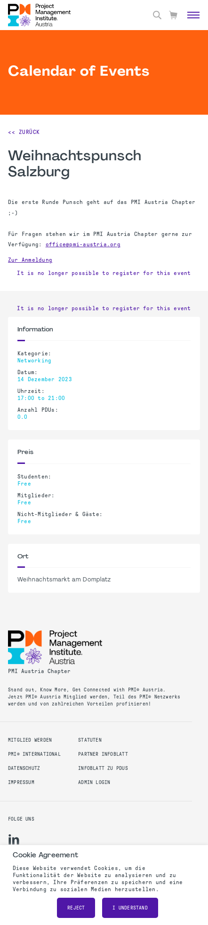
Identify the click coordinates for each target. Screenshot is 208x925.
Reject (76, 907)
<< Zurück (24, 132)
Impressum (21, 782)
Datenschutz (24, 768)
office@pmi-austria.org (83, 244)
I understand (130, 907)
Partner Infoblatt (103, 754)
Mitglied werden (30, 740)
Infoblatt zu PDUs (103, 768)
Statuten (90, 740)
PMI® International (34, 754)
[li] (14, 839)
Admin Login (94, 782)
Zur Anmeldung (30, 260)
